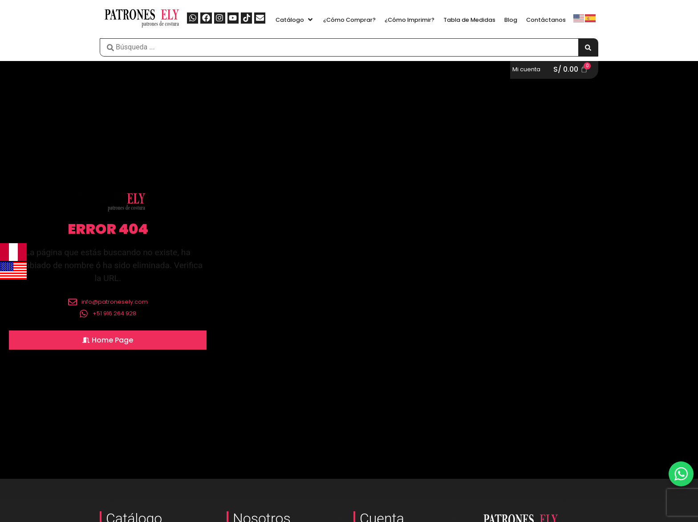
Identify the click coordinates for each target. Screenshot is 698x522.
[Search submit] (588, 47)
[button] (295, 19)
